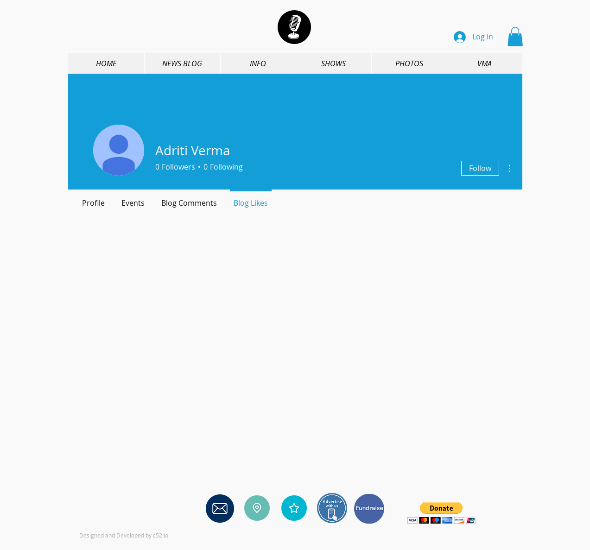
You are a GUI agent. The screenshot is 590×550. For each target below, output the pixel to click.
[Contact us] (220, 508)
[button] (515, 36)
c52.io (160, 535)
